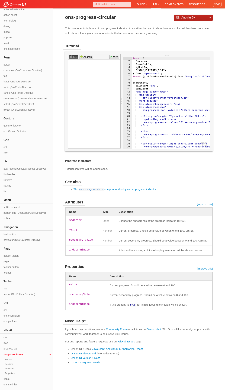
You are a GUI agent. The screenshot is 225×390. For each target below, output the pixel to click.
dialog (7, 26)
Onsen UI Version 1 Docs (85, 357)
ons (6, 310)
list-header (9, 174)
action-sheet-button (14, 9)
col (5, 147)
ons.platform (10, 321)
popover (8, 37)
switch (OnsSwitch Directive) (19, 109)
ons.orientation (12, 315)
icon (6, 343)
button (7, 64)
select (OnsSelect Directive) (19, 104)
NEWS (217, 4)
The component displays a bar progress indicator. (115, 189)
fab (5, 76)
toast (6, 43)
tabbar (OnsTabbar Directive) (19, 294)
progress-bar (10, 348)
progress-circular (14, 354)
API (156, 4)
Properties (10, 373)
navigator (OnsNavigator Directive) (22, 240)
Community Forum (117, 328)
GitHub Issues (126, 341)
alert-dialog (10, 20)
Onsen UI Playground (83, 353)
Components (174, 4)
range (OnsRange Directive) (19, 92)
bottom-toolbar (11, 255)
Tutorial (8, 359)
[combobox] (112, 4)
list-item (8, 180)
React (139, 348)
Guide (142, 4)
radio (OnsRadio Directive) (18, 87)
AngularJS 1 (113, 348)
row (6, 152)
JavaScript (98, 348)
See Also (9, 364)
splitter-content (12, 207)
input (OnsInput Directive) (17, 81)
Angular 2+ (127, 348)
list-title (7, 185)
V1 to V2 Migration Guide (85, 362)
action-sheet (10, 15)
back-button (10, 234)
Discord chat (153, 328)
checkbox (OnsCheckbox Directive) (23, 70)
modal (7, 31)
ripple (6, 378)
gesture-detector (12, 125)
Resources (198, 4)
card (6, 337)
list (5, 191)
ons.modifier (10, 384)
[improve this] (205, 204)
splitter (7, 218)
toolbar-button (11, 267)
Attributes (9, 368)
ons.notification (12, 48)
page (6, 261)
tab (5, 288)
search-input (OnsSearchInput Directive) (25, 98)
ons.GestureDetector (15, 131)
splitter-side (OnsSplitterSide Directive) (25, 212)
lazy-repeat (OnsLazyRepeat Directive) (25, 168)
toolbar (7, 272)
